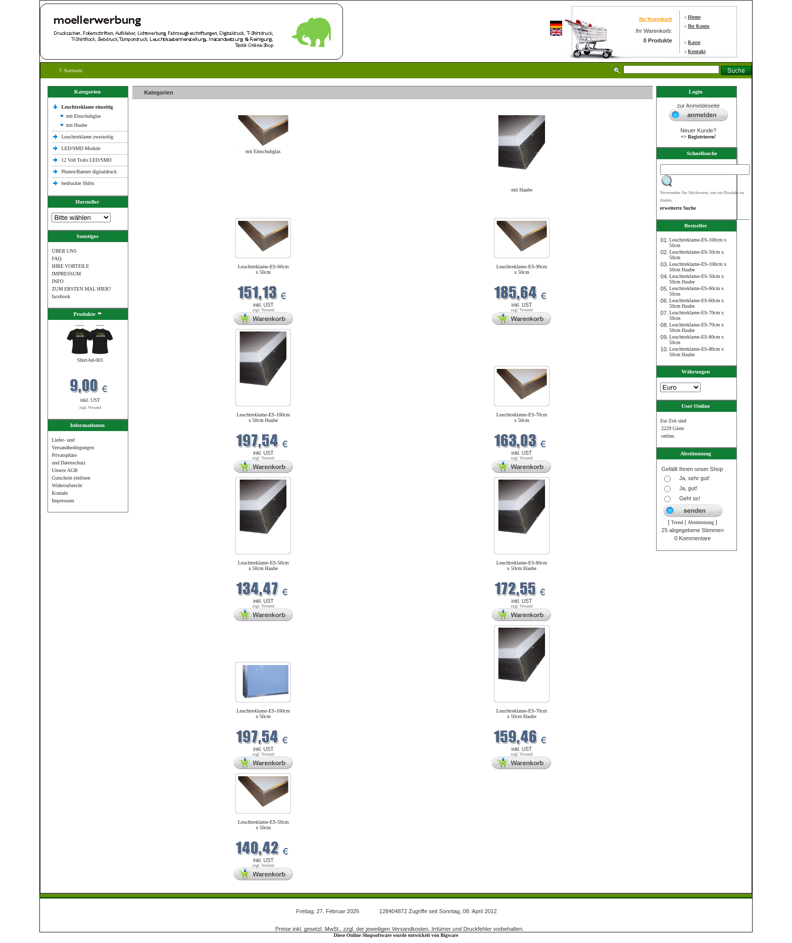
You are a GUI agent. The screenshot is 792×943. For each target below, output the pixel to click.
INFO (57, 281)
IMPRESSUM (66, 273)
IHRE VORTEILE (70, 266)
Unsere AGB (64, 470)
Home (694, 17)
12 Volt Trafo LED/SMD (86, 160)
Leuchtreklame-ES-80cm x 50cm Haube (522, 565)
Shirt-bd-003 (90, 360)
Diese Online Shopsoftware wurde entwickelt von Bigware (396, 935)
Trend (677, 522)
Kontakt (697, 51)
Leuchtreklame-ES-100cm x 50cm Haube (263, 417)
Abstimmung (700, 522)
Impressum (63, 500)
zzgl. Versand (90, 407)
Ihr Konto (699, 26)
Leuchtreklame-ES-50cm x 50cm (263, 824)
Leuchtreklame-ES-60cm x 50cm (263, 269)
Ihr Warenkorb (655, 19)
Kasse (694, 42)
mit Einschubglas (83, 116)
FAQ (56, 258)
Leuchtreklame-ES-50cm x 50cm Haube (263, 565)
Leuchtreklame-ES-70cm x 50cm (522, 417)
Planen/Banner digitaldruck (89, 171)
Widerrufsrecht (67, 485)
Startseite (71, 70)
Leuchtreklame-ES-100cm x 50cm (263, 713)
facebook (61, 296)
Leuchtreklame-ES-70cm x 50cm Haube (522, 713)
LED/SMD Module (81, 148)
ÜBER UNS (64, 251)
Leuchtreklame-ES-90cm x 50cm (522, 269)
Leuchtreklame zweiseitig (88, 136)
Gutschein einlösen (71, 478)
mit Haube (76, 125)
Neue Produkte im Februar (162, 211)
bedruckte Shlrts (77, 183)
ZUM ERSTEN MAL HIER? (81, 289)
